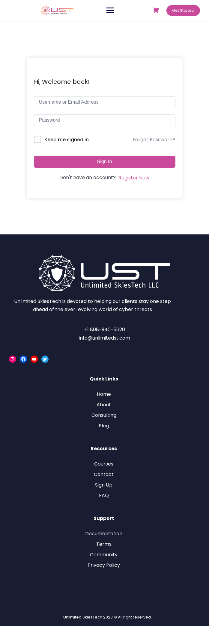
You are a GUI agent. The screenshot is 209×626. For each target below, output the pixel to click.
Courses (103, 463)
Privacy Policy (104, 565)
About (104, 404)
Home (104, 394)
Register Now (133, 177)
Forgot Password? (154, 139)
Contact (104, 474)
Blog (104, 425)
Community (104, 554)
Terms (104, 544)
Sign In (104, 161)
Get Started (183, 10)
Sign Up (103, 484)
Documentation (103, 533)
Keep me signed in (66, 139)
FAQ (104, 495)
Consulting (103, 415)
